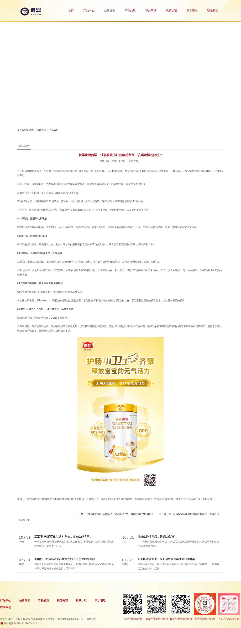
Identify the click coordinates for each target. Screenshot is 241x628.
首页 (71, 10)
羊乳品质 (130, 10)
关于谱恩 (192, 10)
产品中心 (88, 10)
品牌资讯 (109, 10)
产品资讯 (53, 130)
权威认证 (171, 10)
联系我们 (212, 10)
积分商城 (150, 10)
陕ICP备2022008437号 (70, 619)
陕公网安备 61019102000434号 (21, 623)
